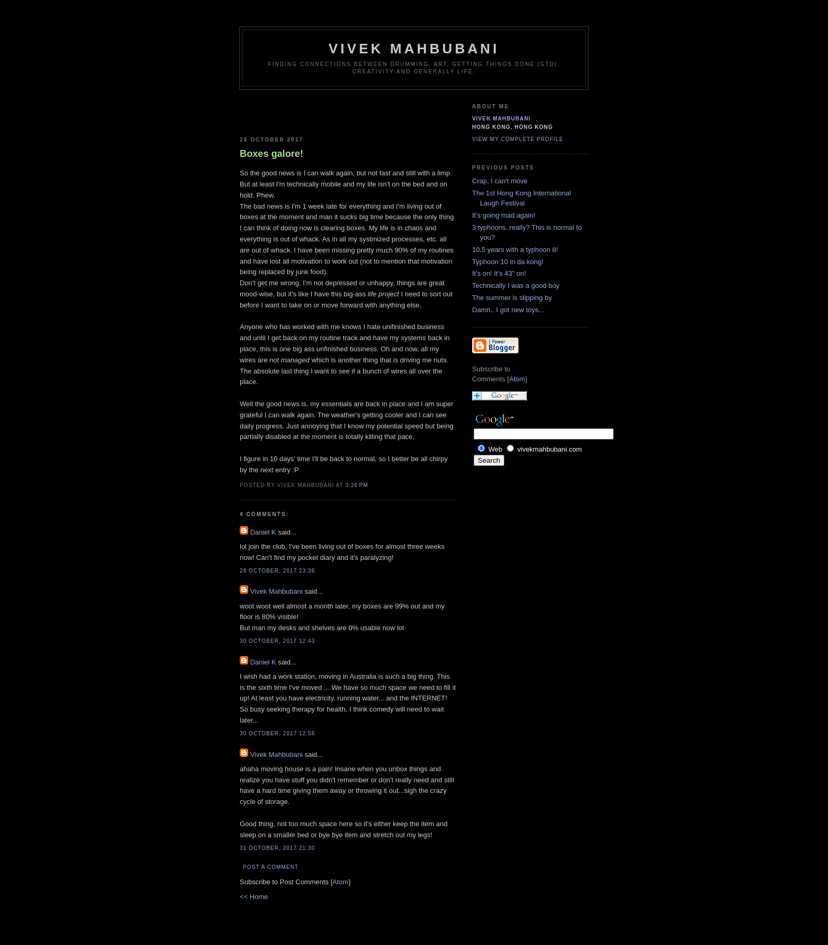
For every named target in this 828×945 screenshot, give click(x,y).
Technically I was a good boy (515, 285)
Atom (341, 882)
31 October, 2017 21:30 (277, 848)
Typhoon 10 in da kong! (507, 262)
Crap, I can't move (500, 181)
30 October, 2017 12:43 (277, 641)
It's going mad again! (503, 215)
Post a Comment (270, 867)
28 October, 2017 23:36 (277, 571)
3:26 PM (356, 485)
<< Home (254, 897)
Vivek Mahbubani (414, 49)
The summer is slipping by (512, 298)
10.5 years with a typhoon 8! (515, 250)
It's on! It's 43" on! (499, 273)
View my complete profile (517, 139)
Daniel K (263, 532)
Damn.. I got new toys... (508, 310)
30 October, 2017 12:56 (277, 733)
